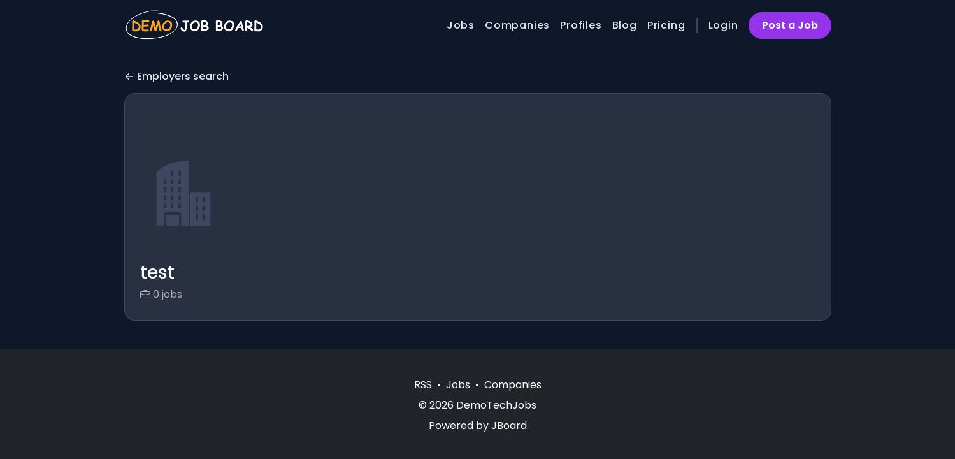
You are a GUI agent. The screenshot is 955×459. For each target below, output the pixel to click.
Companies (517, 25)
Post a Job (790, 25)
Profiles (580, 25)
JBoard (509, 425)
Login (723, 25)
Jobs (461, 25)
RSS (423, 384)
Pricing (666, 25)
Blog (624, 25)
